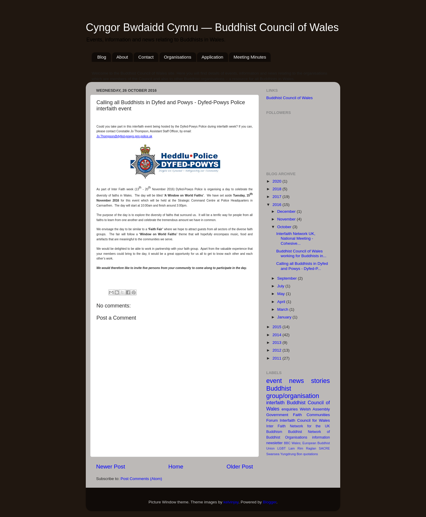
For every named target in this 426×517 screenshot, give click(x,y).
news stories (309, 380)
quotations (310, 454)
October (285, 227)
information (321, 437)
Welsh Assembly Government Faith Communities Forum (298, 415)
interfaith (275, 402)
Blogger (270, 502)
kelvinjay (230, 502)
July (281, 286)
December (287, 211)
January (285, 317)
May (281, 293)
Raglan (311, 448)
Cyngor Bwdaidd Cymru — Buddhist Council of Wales (212, 27)
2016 (277, 204)
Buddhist (295, 432)
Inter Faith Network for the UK (298, 426)
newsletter (274, 443)
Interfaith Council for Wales (305, 420)
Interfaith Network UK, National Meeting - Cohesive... (295, 238)
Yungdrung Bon (291, 454)
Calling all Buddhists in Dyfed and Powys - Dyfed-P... (302, 265)
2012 (277, 350)
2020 (277, 181)
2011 (277, 358)
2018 (277, 189)
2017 (277, 196)
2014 (277, 335)
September (287, 278)
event (274, 380)
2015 (277, 327)
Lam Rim (295, 448)
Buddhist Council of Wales (289, 98)
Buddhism (274, 432)
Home (175, 466)
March (283, 309)
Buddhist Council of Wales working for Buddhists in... (301, 253)
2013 (277, 342)
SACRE (324, 448)
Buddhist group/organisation (292, 392)
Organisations (177, 56)
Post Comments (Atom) (141, 478)
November (287, 219)
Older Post (240, 466)
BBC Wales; (292, 443)
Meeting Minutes (249, 56)
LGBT (281, 448)
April (281, 301)
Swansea (272, 454)
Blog (101, 56)
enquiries (290, 409)
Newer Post (110, 466)
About (122, 56)
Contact (146, 56)
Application (212, 56)
